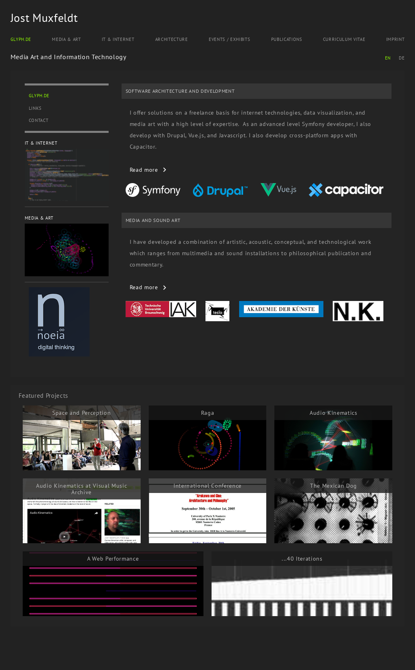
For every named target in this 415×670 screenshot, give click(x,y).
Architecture (171, 39)
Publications (286, 39)
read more (144, 169)
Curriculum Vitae (344, 39)
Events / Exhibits (229, 39)
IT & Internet (118, 39)
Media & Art (66, 39)
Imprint (395, 39)
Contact (39, 120)
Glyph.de (21, 39)
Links (35, 108)
